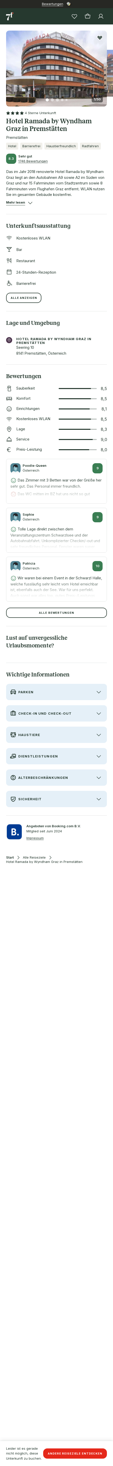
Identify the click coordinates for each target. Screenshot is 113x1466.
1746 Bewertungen (33, 161)
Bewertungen (52, 4)
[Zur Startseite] (10, 16)
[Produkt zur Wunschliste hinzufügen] (100, 38)
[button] (56, 65)
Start (10, 857)
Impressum (35, 838)
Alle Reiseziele (34, 857)
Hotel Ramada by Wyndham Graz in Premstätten (44, 861)
